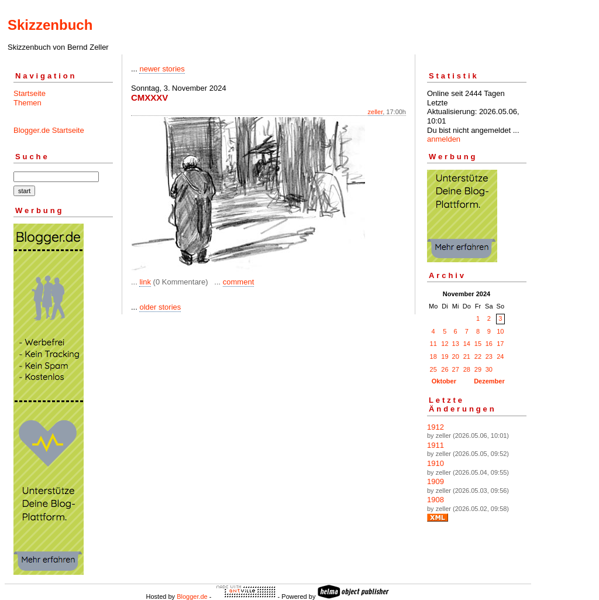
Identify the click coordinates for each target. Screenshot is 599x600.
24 (500, 356)
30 (489, 369)
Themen (27, 102)
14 (466, 343)
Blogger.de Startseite (48, 130)
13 (455, 343)
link (145, 281)
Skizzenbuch (50, 25)
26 (444, 369)
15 (477, 343)
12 (444, 343)
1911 (435, 445)
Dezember (489, 381)
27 (455, 369)
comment (238, 281)
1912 (435, 427)
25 (433, 369)
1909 (435, 481)
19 (444, 356)
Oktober (444, 381)
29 (477, 369)
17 (500, 343)
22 (477, 356)
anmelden (443, 139)
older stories (160, 307)
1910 (435, 463)
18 (433, 356)
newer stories (161, 68)
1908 (435, 499)
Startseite (29, 93)
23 (489, 356)
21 (466, 356)
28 (466, 369)
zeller (375, 111)
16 (489, 343)
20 (455, 356)
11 (433, 343)
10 (500, 331)
